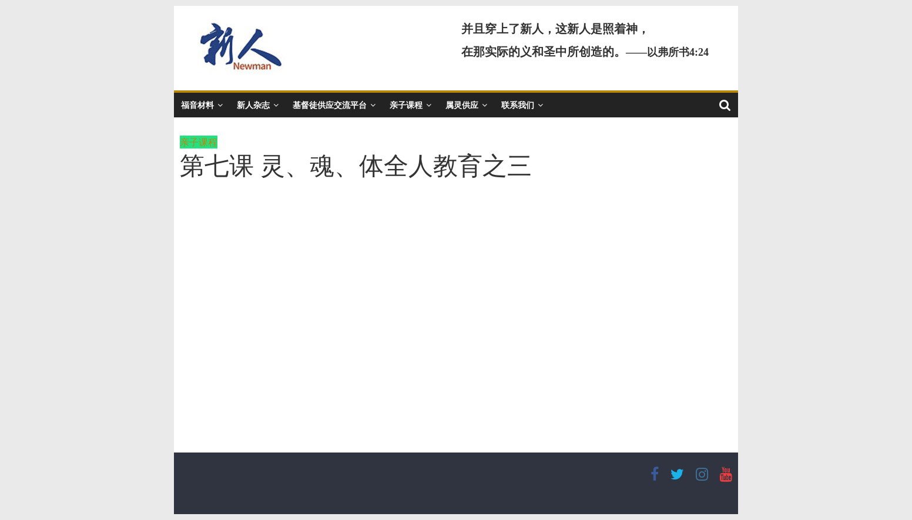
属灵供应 (461, 104)
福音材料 (197, 104)
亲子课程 (406, 104)
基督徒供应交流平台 (330, 104)
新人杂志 (253, 104)
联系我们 (517, 104)
